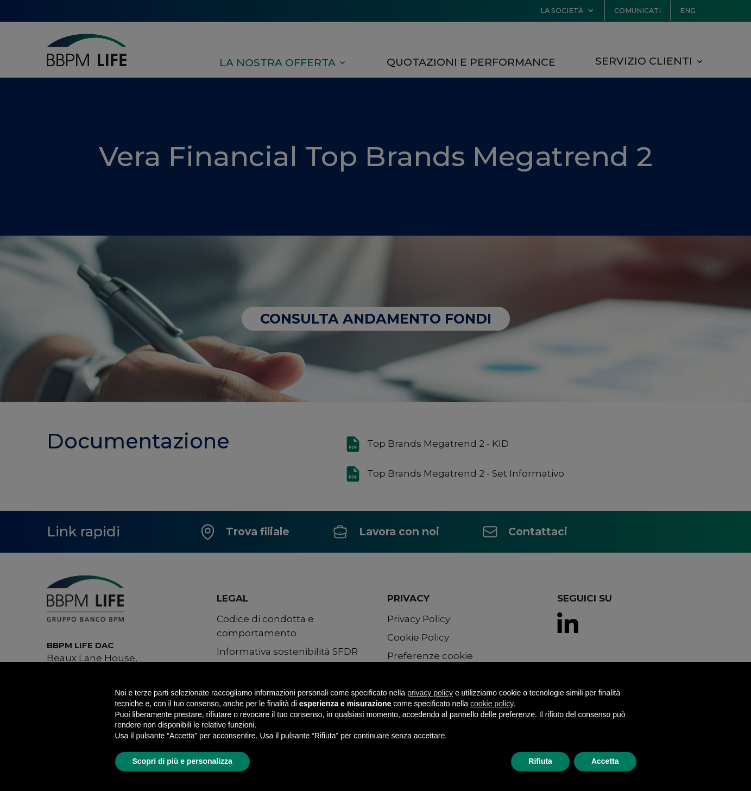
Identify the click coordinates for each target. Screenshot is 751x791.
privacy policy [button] (430, 692)
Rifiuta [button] (540, 761)
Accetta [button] (605, 761)
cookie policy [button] (491, 703)
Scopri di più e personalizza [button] (182, 761)
